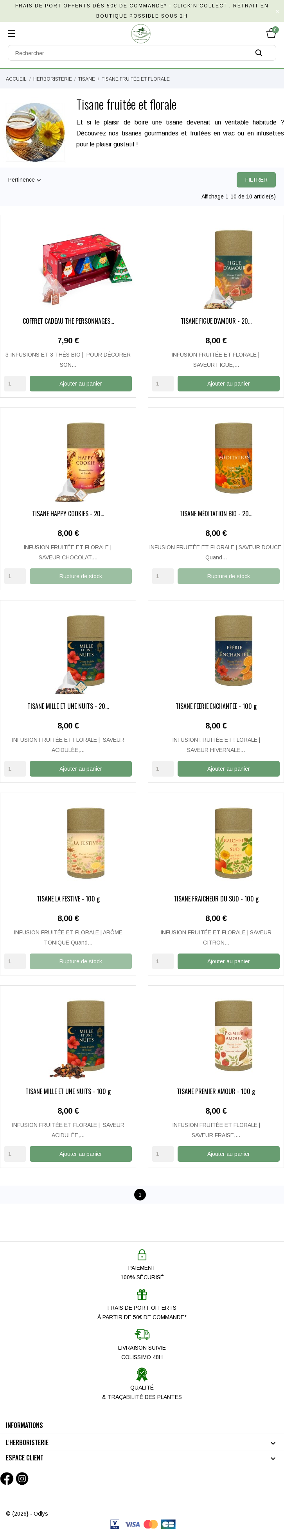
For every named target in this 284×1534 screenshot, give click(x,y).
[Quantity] (15, 383)
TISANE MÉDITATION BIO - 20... (216, 514)
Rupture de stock (80, 576)
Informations (24, 1423)
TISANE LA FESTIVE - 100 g (68, 898)
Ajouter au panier (80, 383)
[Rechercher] (142, 53)
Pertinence (25, 180)
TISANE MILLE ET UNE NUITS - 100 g (68, 1090)
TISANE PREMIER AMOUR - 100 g (216, 1090)
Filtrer (256, 180)
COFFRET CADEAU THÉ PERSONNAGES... (68, 322)
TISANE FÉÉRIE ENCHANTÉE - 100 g (216, 706)
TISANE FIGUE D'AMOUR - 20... (216, 322)
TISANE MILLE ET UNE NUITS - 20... (68, 706)
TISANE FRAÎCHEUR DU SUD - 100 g (216, 898)
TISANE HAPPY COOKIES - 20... (68, 514)
